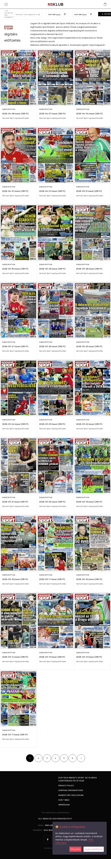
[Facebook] (48, 839)
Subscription (8, 109)
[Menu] (6, 4)
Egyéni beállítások (94, 849)
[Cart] (105, 4)
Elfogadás (75, 849)
